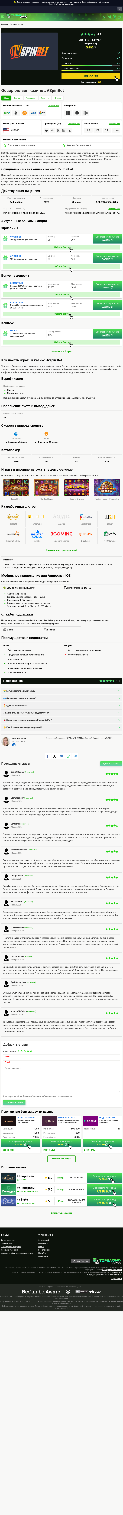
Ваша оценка (9, 1051)
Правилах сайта (114, 1274)
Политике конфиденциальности (104, 1273)
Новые (41, 1247)
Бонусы (17, 98)
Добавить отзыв (111, 763)
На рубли (42, 1253)
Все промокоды (88, 82)
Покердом (27, 1187)
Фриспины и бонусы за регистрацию (17, 1253)
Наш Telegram (82, 1261)
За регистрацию (8, 1240)
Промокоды (30, 98)
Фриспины (45, 98)
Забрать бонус (101, 77)
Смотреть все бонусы (61, 1158)
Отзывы (57, 98)
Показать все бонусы (61, 351)
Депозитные (6, 1243)
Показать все (53, 106)
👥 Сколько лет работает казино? (19, 698)
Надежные (43, 1243)
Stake (24, 1199)
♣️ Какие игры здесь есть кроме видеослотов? (26, 713)
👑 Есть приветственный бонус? (19, 691)
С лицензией (43, 1240)
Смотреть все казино (61, 1213)
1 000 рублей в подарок (11, 1247)
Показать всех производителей (61, 550)
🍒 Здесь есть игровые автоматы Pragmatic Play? (27, 720)
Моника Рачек (19, 738)
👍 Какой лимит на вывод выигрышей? (22, 727)
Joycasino (27, 1176)
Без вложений (44, 1250)
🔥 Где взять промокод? (15, 705)
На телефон (43, 1256)
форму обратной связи (112, 1270)
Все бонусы (8, 1150)
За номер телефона (9, 1250)
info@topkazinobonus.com (64, 4)
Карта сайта (116, 1279)
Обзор (6, 98)
